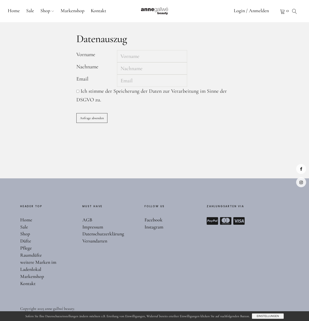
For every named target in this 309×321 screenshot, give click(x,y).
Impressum (92, 227)
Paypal (212, 221)
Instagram (301, 182)
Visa (239, 221)
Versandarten (94, 241)
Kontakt (98, 11)
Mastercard (226, 221)
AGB (87, 220)
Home (14, 11)
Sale (30, 11)
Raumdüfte (31, 255)
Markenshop (72, 11)
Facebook (301, 169)
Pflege (26, 248)
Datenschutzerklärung (103, 234)
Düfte (25, 241)
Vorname (85, 54)
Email (82, 79)
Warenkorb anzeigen (277, 11)
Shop (45, 11)
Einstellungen (268, 316)
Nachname (87, 66)
